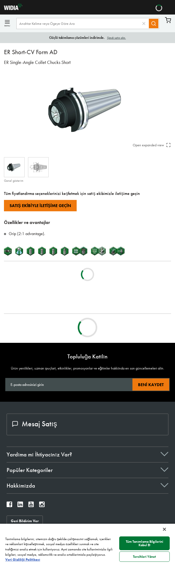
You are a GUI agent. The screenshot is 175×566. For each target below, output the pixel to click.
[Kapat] (164, 529)
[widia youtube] (31, 505)
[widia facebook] (9, 505)
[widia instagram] (42, 505)
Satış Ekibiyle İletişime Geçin (40, 205)
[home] (11, 8)
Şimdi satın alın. (116, 38)
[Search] (153, 23)
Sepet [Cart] (168, 20)
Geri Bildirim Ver (25, 520)
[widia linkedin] (20, 505)
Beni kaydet (151, 384)
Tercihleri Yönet (144, 556)
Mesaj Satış (34, 423)
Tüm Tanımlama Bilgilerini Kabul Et (144, 543)
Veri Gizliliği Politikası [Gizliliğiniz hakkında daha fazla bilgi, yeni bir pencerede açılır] (22, 559)
